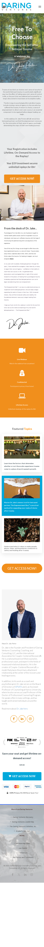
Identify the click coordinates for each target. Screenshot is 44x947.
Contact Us (22, 853)
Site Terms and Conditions (22, 857)
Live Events (22, 848)
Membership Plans (22, 843)
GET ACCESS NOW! (22, 178)
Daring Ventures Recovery (22, 817)
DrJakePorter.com (22, 831)
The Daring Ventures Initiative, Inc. (22, 826)
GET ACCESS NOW (22, 776)
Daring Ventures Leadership (22, 822)
